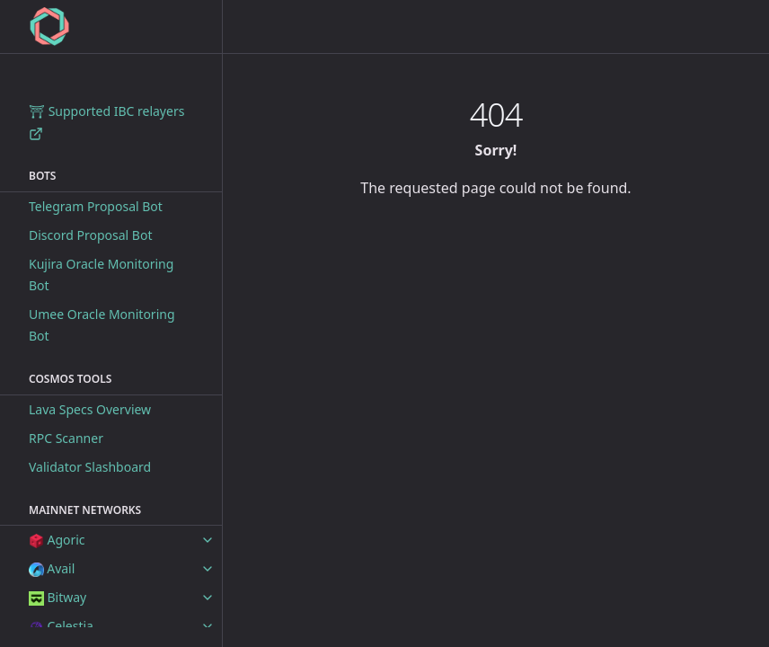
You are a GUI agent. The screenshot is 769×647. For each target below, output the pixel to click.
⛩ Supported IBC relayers (106, 121)
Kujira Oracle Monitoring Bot (101, 274)
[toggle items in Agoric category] (207, 540)
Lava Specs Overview (90, 409)
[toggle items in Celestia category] (207, 626)
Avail (52, 568)
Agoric (57, 539)
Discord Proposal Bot (90, 235)
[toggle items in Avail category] (207, 568)
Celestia (61, 625)
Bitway (57, 597)
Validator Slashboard (90, 466)
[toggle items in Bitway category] (207, 597)
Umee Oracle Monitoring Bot (102, 325)
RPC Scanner (66, 438)
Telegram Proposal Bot (96, 206)
